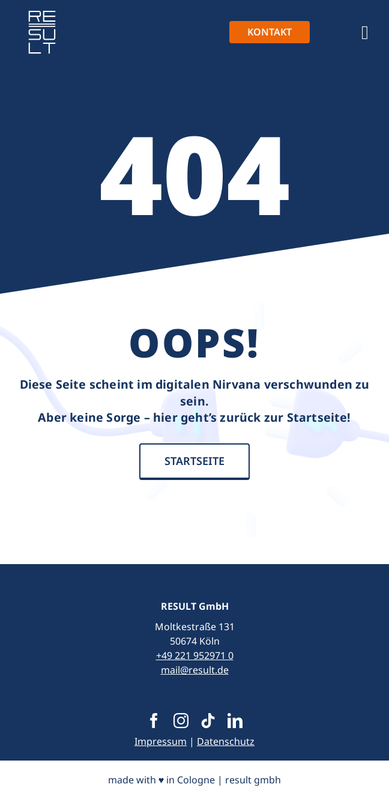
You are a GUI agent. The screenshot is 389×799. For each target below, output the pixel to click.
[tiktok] (208, 720)
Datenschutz (226, 741)
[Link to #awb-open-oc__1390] (365, 32)
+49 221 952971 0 (195, 655)
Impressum (160, 741)
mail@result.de (195, 669)
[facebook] (153, 720)
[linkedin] (235, 720)
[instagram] (180, 720)
